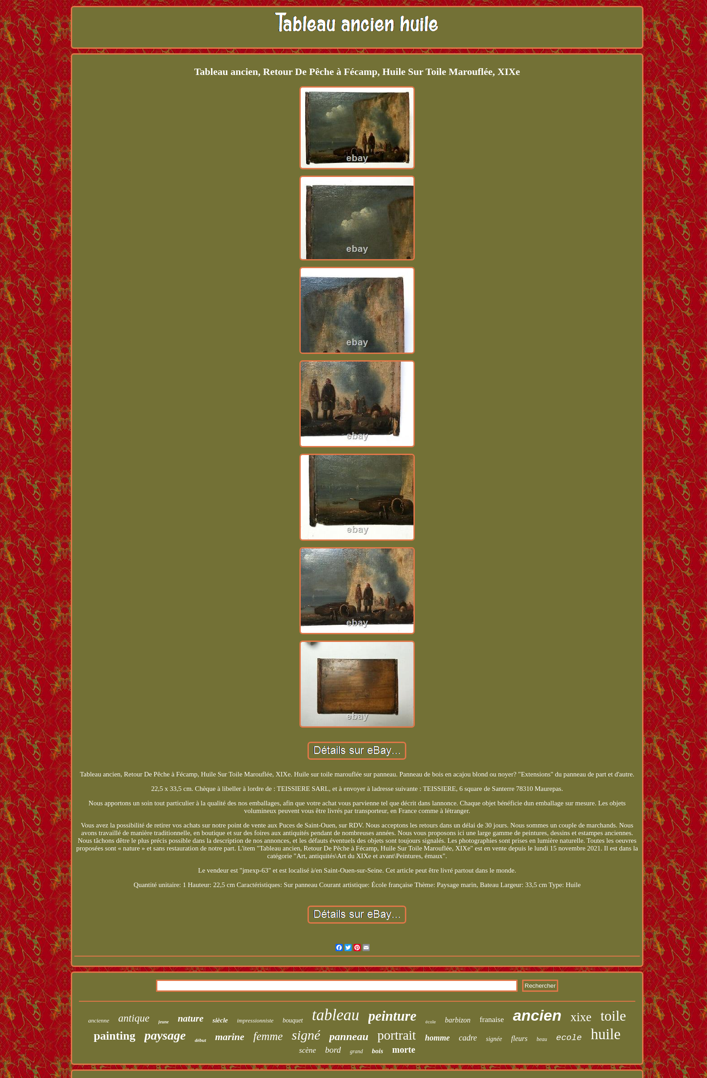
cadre (468, 1037)
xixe (581, 1017)
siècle (220, 1020)
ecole (569, 1038)
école (431, 1021)
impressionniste (255, 1020)
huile (605, 1034)
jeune (163, 1021)
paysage (165, 1035)
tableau (335, 1015)
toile (613, 1016)
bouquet (293, 1020)
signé (306, 1034)
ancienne (98, 1020)
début (200, 1040)
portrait (396, 1035)
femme (268, 1036)
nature (190, 1018)
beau (542, 1039)
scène (307, 1050)
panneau (348, 1036)
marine (229, 1036)
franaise (492, 1019)
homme (437, 1037)
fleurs (519, 1038)
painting (115, 1035)
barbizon (458, 1020)
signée (494, 1039)
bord (333, 1050)
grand (356, 1051)
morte (403, 1050)
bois (377, 1051)
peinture (392, 1016)
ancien (537, 1015)
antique (133, 1018)
